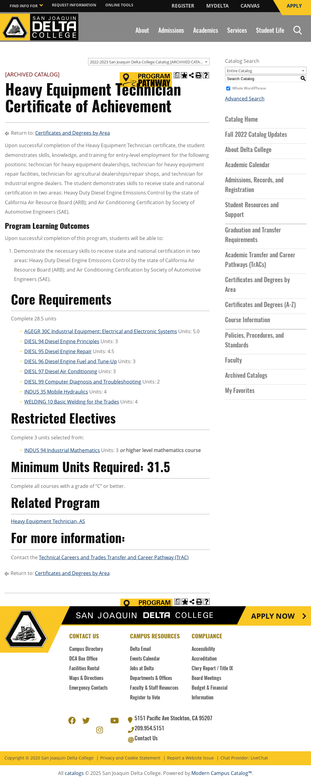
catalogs (74, 773)
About (142, 31)
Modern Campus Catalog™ (221, 773)
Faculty (233, 361)
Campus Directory (86, 649)
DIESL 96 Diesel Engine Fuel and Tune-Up (70, 361)
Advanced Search (245, 98)
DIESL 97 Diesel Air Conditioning (60, 371)
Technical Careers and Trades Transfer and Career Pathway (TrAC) (114, 557)
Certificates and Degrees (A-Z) (260, 305)
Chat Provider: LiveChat (244, 758)
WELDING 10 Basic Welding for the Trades (71, 401)
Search (297, 30)
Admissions (171, 31)
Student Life (270, 31)
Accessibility (203, 649)
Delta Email (140, 649)
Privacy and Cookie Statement (130, 758)
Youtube (114, 719)
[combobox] (149, 61)
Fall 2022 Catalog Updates (256, 135)
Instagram (100, 729)
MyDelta (217, 5)
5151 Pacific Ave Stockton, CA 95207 (173, 719)
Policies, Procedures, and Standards (254, 341)
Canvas (250, 5)
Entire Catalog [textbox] (239, 70)
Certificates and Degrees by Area (72, 133)
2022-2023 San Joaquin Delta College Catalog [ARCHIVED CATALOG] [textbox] (149, 62)
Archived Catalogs (246, 376)
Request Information (74, 5)
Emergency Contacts (88, 688)
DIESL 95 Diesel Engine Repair (58, 351)
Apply (294, 5)
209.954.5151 (149, 729)
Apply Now (273, 616)
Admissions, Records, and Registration (254, 185)
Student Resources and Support (252, 210)
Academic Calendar (247, 165)
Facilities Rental (84, 668)
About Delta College (248, 150)
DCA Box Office (83, 659)
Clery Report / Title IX (212, 668)
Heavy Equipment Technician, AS (48, 521)
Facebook (72, 719)
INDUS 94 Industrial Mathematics (62, 450)
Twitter (86, 719)
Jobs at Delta (142, 668)
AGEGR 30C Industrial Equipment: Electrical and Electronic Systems (100, 331)
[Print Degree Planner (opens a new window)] (177, 75)
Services (237, 31)
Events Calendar (145, 659)
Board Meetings (206, 678)
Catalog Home (241, 120)
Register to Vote (145, 697)
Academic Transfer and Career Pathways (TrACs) (260, 260)
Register (183, 5)
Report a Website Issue (190, 758)
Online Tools (119, 5)
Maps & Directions (86, 678)
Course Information (247, 320)
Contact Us (146, 739)
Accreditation (204, 659)
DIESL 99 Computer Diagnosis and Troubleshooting (82, 381)
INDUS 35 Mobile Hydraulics (56, 391)
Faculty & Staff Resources (154, 688)
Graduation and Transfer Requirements (253, 235)
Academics (205, 31)
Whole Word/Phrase (249, 88)
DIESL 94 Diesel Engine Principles (61, 341)
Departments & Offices (151, 678)
